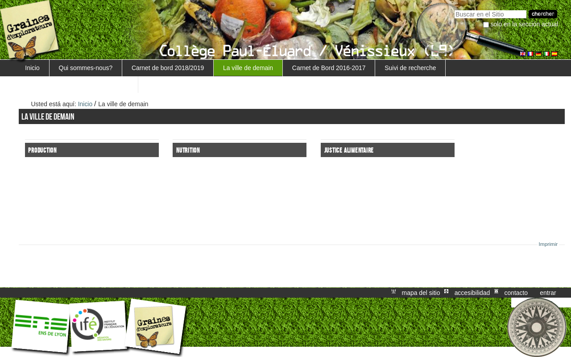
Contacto (516, 292)
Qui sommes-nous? (86, 67)
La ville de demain (248, 67)
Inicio (32, 67)
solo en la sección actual (525, 24)
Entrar (548, 292)
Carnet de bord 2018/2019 (168, 67)
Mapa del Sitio (421, 292)
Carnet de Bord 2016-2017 (329, 67)
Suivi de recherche (410, 67)
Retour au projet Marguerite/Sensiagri (76, 84)
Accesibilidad (472, 292)
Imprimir (548, 244)
